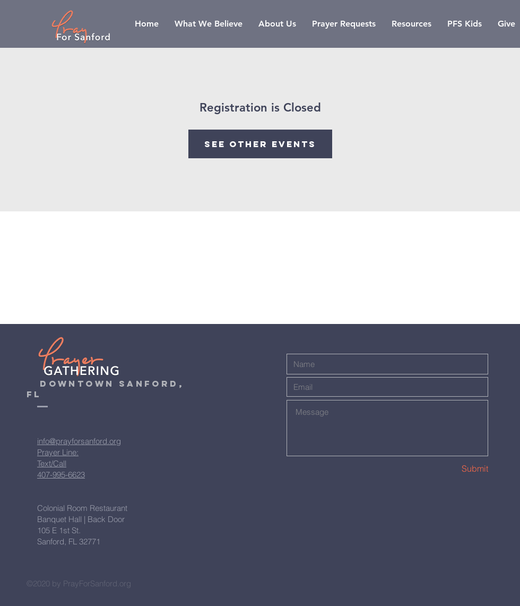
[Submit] (450, 468)
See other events (260, 144)
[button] (411, 24)
